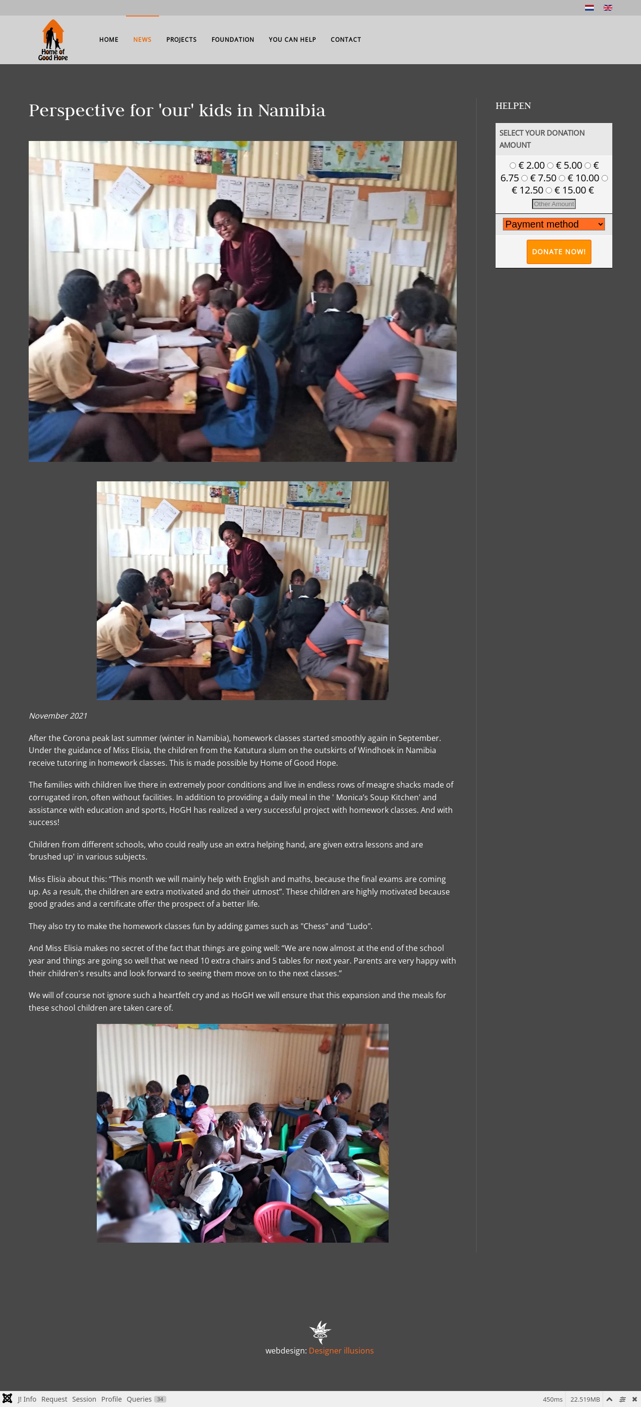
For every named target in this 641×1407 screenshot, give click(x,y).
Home (109, 39)
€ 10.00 (580, 177)
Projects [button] (181, 39)
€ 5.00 (566, 165)
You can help (292, 39)
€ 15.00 (567, 189)
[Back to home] (53, 40)
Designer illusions (341, 1350)
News (142, 39)
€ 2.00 (528, 165)
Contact (346, 39)
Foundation (233, 39)
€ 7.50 (540, 177)
